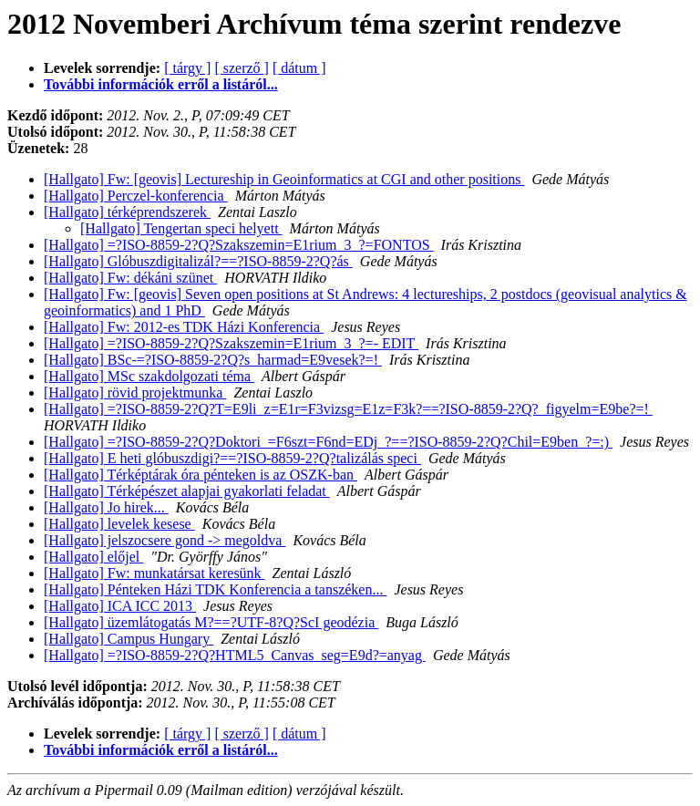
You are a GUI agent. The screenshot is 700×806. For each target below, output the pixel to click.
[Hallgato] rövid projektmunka (135, 392)
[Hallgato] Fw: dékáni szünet (130, 277)
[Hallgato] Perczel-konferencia (136, 195)
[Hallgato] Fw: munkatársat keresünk (154, 573)
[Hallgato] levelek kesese (119, 524)
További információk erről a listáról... (161, 84)
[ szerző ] (241, 68)
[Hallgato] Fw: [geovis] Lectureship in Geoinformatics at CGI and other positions (284, 179)
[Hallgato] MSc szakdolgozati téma (149, 376)
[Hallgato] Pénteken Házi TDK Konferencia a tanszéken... (215, 589)
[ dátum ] (299, 68)
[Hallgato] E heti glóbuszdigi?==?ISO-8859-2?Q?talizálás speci (232, 458)
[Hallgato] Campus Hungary (128, 638)
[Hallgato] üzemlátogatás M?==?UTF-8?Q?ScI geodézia (211, 622)
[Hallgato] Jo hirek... (106, 507)
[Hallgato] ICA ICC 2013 (120, 606)
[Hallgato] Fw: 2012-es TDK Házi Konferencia (184, 327)
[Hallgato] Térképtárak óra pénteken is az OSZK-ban (200, 474)
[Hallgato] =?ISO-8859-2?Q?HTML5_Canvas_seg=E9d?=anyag (235, 655)
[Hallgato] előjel (93, 556)
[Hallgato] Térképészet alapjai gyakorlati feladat (187, 491)
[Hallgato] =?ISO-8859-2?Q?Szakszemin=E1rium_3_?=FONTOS (239, 245)
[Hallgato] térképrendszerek (127, 212)
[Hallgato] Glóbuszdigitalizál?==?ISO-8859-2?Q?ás (198, 261)
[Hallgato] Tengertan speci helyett (181, 228)
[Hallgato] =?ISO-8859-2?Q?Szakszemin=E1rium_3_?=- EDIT (231, 343)
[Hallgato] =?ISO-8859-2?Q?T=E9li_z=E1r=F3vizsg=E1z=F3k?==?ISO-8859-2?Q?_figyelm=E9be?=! (348, 409)
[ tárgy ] (187, 68)
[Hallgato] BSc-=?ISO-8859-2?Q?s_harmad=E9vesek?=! (213, 359)
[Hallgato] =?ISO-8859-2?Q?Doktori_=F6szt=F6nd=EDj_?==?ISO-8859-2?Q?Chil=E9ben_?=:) (328, 442)
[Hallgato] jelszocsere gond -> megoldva (164, 540)
